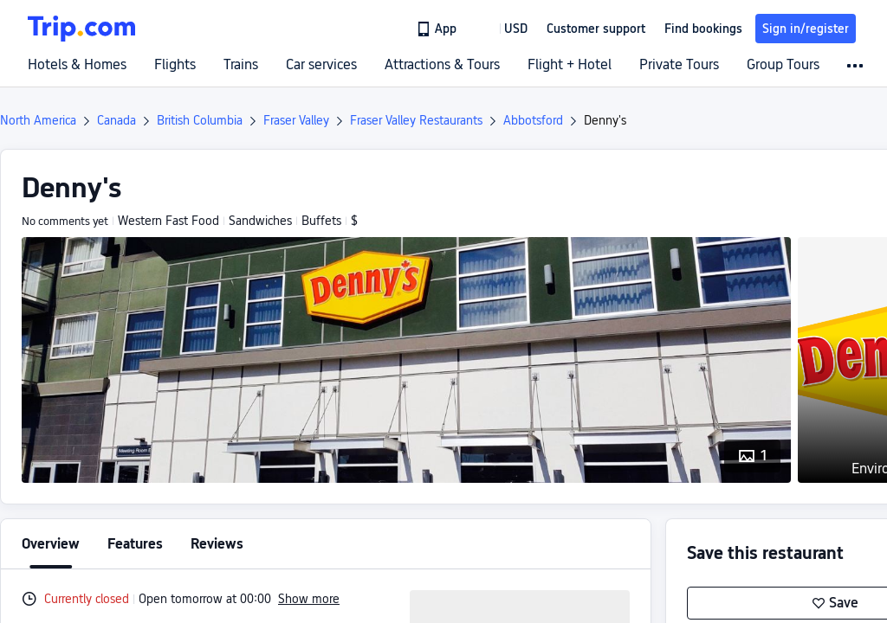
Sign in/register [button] (805, 28)
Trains (240, 65)
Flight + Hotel (570, 65)
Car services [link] (321, 65)
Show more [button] (309, 599)
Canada (116, 120)
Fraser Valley (296, 120)
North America (38, 120)
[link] (438, 28)
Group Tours (783, 65)
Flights (175, 65)
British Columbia (200, 120)
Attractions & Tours (442, 65)
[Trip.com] (81, 29)
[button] (503, 28)
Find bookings (703, 28)
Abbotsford (533, 120)
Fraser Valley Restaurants (416, 120)
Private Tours (679, 65)
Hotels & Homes (77, 65)
